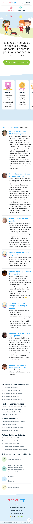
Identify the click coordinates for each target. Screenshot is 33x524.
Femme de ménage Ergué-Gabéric (13, 421)
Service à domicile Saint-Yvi (11, 444)
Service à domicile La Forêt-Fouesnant (14, 449)
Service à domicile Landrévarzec (13, 447)
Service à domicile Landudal (11, 441)
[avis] (16, 517)
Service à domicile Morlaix (10, 396)
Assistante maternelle (15, 479)
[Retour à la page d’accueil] (9, 2)
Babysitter (11, 481)
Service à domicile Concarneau (12, 393)
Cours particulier (13, 472)
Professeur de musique (16, 470)
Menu (27, 2)
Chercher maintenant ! (16, 62)
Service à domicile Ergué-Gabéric (13, 427)
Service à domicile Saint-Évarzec (13, 438)
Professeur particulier (15, 465)
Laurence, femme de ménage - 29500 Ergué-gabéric (18, 305)
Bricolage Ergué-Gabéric (10, 430)
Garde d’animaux (14, 487)
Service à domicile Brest (10, 387)
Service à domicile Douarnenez (12, 399)
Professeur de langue (15, 467)
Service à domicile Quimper (11, 390)
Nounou (11, 477)
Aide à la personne (14, 459)
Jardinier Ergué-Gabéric (10, 424)
